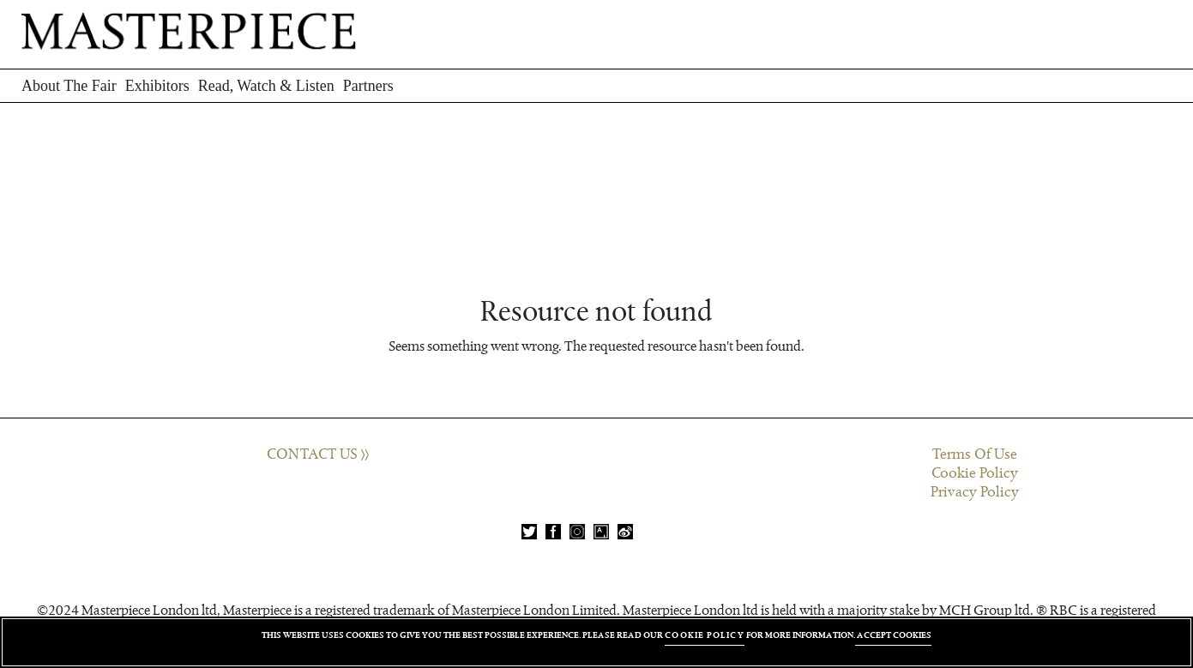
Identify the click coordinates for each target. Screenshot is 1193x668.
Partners (368, 85)
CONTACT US (318, 454)
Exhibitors (157, 85)
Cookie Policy (974, 473)
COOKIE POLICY (704, 635)
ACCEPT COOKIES (893, 635)
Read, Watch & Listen (266, 85)
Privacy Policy (975, 492)
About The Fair (69, 85)
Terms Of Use (974, 454)
